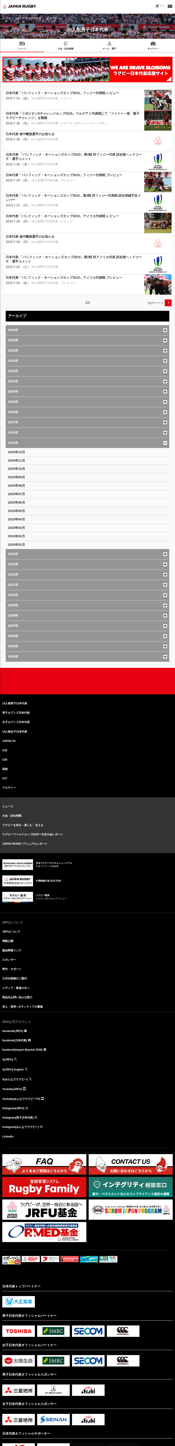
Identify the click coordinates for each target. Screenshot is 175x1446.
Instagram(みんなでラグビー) (20, 1127)
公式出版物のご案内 (14, 978)
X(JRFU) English (13, 1069)
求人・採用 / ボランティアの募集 (22, 1006)
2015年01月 (16, 544)
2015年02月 (16, 536)
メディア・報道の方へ (16, 988)
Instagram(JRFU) (13, 1108)
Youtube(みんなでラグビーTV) (21, 1099)
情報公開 (7, 941)
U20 (4, 759)
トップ (6, 18)
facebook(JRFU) (12, 1031)
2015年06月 (16, 502)
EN (162, 6)
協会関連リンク (11, 950)
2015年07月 (16, 494)
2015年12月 (16, 452)
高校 (5, 769)
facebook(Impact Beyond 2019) (22, 1049)
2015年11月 (16, 460)
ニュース (7, 806)
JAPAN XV (9, 741)
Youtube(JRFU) (12, 1089)
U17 (4, 778)
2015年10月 (16, 469)
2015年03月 (16, 528)
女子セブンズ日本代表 (16, 722)
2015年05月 (16, 511)
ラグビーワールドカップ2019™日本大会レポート (32, 834)
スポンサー (9, 959)
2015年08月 (16, 485)
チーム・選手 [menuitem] (109, 48)
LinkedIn (7, 1136)
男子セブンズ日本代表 (16, 712)
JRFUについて (11, 931)
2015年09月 (16, 477)
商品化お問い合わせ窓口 (17, 997)
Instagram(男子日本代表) (17, 1117)
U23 (4, 750)
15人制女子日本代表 (14, 731)
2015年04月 (16, 519)
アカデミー (9, 787)
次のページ (156, 303)
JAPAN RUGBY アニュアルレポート (24, 843)
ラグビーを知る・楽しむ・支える (22, 825)
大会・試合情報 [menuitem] (66, 48)
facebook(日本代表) (14, 1040)
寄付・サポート (11, 969)
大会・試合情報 (11, 815)
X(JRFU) (7, 1059)
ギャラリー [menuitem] (153, 48)
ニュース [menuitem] (21, 48)
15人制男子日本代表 (28, 18)
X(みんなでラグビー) (15, 1079)
